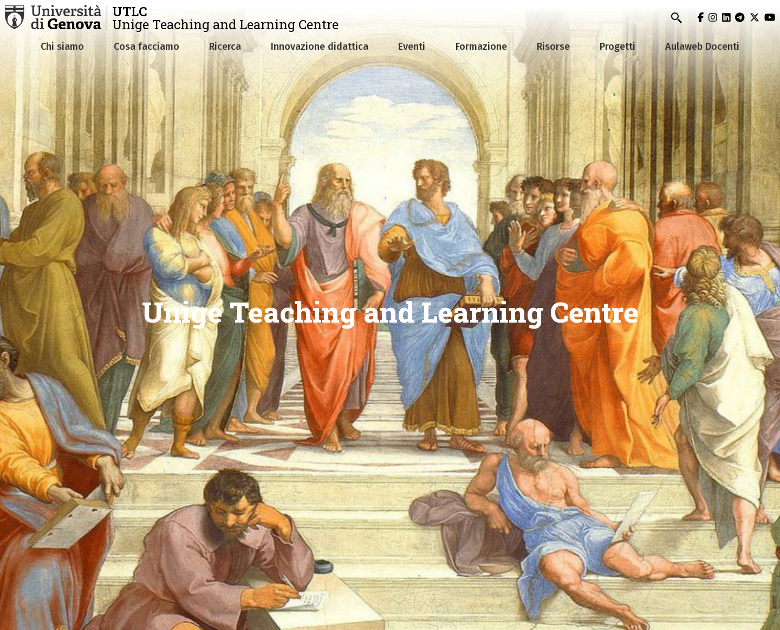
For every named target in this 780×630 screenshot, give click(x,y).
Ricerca (225, 46)
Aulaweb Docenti (702, 46)
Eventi (411, 46)
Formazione (481, 46)
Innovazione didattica (319, 46)
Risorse (553, 46)
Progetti (617, 46)
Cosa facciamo (146, 46)
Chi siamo (62, 46)
